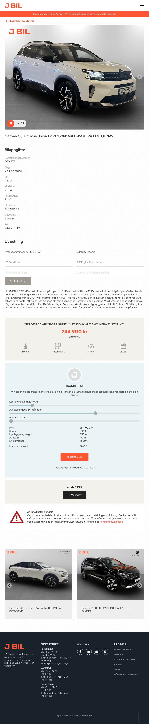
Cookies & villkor (124, 659)
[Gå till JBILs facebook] (80, 652)
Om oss (118, 654)
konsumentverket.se (111, 521)
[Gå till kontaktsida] (97, 652)
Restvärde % (17, 417)
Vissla (118, 664)
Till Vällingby (75, 495)
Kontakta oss (122, 649)
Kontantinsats (24, 401)
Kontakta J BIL (74, 456)
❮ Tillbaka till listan (20, 21)
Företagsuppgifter (126, 674)
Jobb (117, 669)
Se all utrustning (17, 281)
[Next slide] (139, 77)
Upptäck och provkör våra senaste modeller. (94, 14)
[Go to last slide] (9, 77)
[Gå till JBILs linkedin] (89, 652)
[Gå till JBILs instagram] (105, 652)
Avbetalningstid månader (25, 409)
